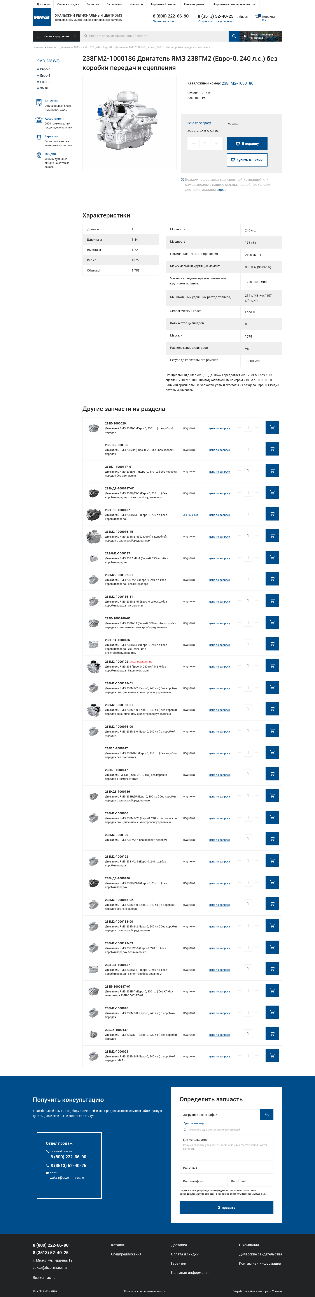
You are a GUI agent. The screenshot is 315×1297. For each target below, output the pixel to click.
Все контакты (44, 1277)
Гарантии (93, 4)
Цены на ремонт (195, 4)
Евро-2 (45, 82)
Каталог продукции (56, 36)
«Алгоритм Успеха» (270, 1291)
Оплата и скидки (68, 4)
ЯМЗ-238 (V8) (48, 60)
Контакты (136, 4)
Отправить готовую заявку (215, 21)
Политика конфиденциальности (144, 1291)
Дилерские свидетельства (260, 1254)
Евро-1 (45, 75)
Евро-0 (45, 69)
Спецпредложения (126, 1254)
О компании (114, 4)
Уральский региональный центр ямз (42, 17)
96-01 (44, 88)
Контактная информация (260, 1263)
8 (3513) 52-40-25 (68, 1165)
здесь (221, 189)
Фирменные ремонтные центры (235, 4)
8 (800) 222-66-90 (171, 16)
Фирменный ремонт (163, 4)
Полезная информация (190, 1272)
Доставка (43, 4)
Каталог (117, 1245)
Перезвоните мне (163, 21)
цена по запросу (199, 123)
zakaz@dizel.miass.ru (67, 1177)
